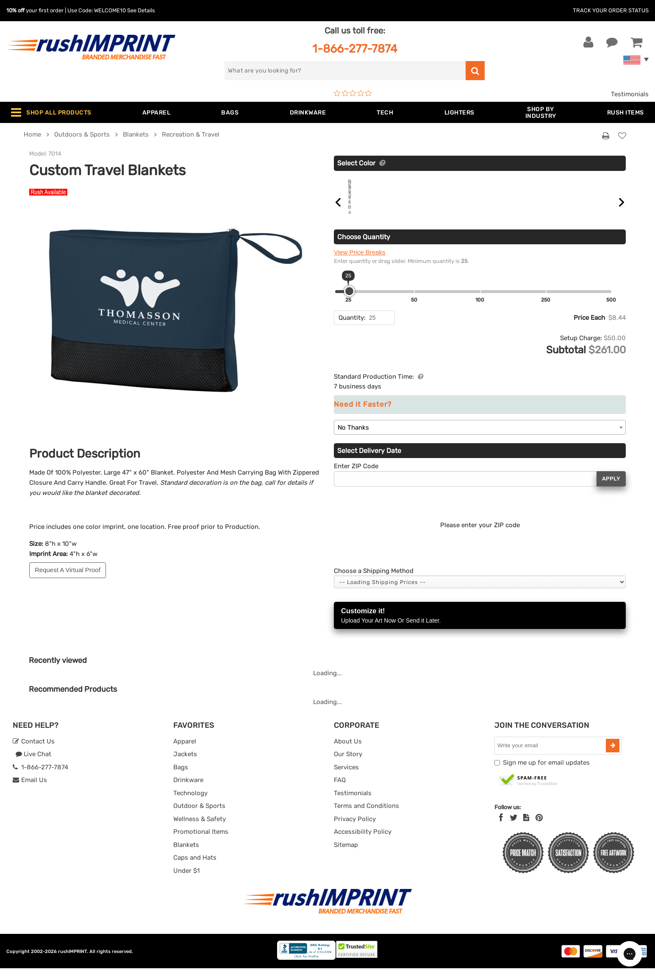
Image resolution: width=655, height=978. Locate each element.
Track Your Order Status (611, 10)
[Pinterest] (539, 827)
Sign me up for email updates (546, 772)
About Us (348, 751)
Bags (180, 777)
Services (346, 777)
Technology (190, 803)
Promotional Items (200, 841)
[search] (345, 70)
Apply (611, 488)
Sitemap (346, 854)
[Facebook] (501, 827)
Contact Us (34, 751)
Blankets (186, 854)
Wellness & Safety (199, 829)
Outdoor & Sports (199, 815)
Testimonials (630, 94)
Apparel (184, 751)
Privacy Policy (355, 829)
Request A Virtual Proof (67, 569)
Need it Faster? (362, 414)
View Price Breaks (359, 261)
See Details (141, 10)
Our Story (348, 764)
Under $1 (186, 880)
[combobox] (480, 437)
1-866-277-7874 (354, 49)
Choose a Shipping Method (374, 580)
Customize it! (480, 626)
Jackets (185, 764)
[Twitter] (514, 827)
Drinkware (188, 790)
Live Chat (33, 764)
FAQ (340, 790)
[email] (551, 755)
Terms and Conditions (366, 815)
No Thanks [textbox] (353, 437)
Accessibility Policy (362, 841)
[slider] (349, 301)
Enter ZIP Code (356, 476)
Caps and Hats (194, 867)
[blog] (526, 827)
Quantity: (352, 327)
